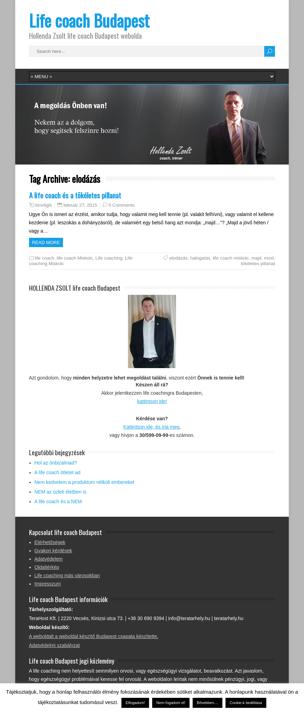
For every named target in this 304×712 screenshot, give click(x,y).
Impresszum (48, 584)
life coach (44, 258)
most (269, 258)
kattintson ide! (152, 401)
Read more (46, 242)
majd (256, 258)
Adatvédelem (49, 559)
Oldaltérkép (47, 567)
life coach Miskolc (75, 258)
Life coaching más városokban (67, 575)
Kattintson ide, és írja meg (151, 427)
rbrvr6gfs (43, 205)
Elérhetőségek (50, 542)
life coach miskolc (231, 258)
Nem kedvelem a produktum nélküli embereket (85, 482)
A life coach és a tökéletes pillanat (75, 195)
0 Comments (122, 205)
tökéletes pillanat (258, 263)
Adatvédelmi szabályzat (54, 645)
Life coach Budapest (89, 20)
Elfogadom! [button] (135, 703)
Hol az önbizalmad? (56, 463)
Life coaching (108, 258)
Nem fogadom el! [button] (170, 703)
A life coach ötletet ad (58, 472)
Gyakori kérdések (53, 550)
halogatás (200, 258)
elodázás (178, 258)
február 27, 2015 (80, 205)
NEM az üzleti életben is (60, 492)
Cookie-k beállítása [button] (246, 703)
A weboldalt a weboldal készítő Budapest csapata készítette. (93, 636)
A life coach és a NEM (58, 501)
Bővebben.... (207, 703)
